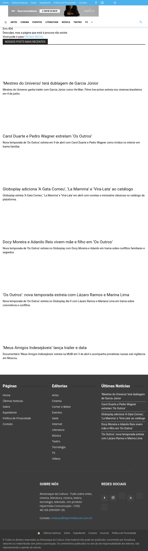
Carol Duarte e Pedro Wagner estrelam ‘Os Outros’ (47, 136)
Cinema (24, 22)
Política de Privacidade (65, 2)
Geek (55, 418)
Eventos (37, 22)
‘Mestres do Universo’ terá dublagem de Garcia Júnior (50, 83)
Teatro (78, 22)
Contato (83, 2)
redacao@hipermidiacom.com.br (71, 518)
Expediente (45, 2)
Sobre (34, 2)
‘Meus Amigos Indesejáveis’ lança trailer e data (45, 347)
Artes (14, 22)
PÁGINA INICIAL (34, 36)
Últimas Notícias (20, 2)
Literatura (51, 22)
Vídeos (56, 458)
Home (6, 2)
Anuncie (104, 533)
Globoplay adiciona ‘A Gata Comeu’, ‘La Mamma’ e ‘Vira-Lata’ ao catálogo (68, 189)
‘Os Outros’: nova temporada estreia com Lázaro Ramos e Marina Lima (66, 295)
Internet (57, 424)
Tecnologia (59, 447)
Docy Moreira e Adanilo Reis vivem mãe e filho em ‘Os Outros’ (58, 242)
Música (66, 22)
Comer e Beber (61, 406)
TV (86, 22)
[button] (140, 22)
